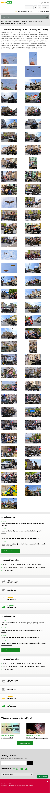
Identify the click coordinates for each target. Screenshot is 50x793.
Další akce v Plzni (25, 743)
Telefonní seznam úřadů (23, 564)
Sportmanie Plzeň (7, 738)
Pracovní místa (7, 567)
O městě (8, 21)
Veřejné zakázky (29, 567)
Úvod (2, 21)
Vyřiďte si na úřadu (8, 564)
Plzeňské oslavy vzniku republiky (37, 738)
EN (35, 7)
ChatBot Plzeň (42, 776)
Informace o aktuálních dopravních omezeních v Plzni (17, 786)
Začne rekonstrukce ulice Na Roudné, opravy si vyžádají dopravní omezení (22, 524)
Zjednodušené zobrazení (25, 11)
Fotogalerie (24, 21)
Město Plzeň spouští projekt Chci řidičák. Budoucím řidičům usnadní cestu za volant (23, 545)
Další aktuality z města (10, 551)
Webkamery (27, 7)
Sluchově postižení (43, 11)
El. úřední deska (36, 564)
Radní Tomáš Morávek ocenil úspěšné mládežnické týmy (20, 538)
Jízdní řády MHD (8, 570)
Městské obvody (40, 567)
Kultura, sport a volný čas (35, 21)
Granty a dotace (18, 567)
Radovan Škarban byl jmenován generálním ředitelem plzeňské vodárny (22, 532)
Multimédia (16, 21)
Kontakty (31, 7)
